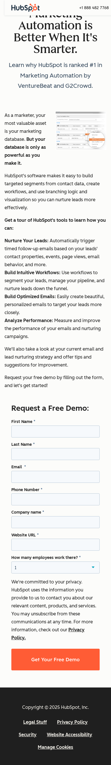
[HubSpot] (25, 7)
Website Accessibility (69, 734)
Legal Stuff (35, 722)
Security (28, 734)
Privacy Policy (72, 722)
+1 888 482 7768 (94, 7)
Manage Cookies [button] (55, 747)
